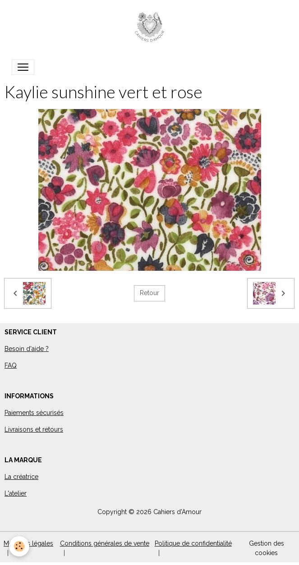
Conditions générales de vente (104, 543)
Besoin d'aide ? (27, 348)
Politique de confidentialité (193, 543)
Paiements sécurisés (34, 412)
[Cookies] (19, 546)
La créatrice (21, 476)
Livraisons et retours (34, 429)
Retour (149, 292)
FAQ (11, 365)
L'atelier (16, 493)
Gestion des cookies (266, 548)
